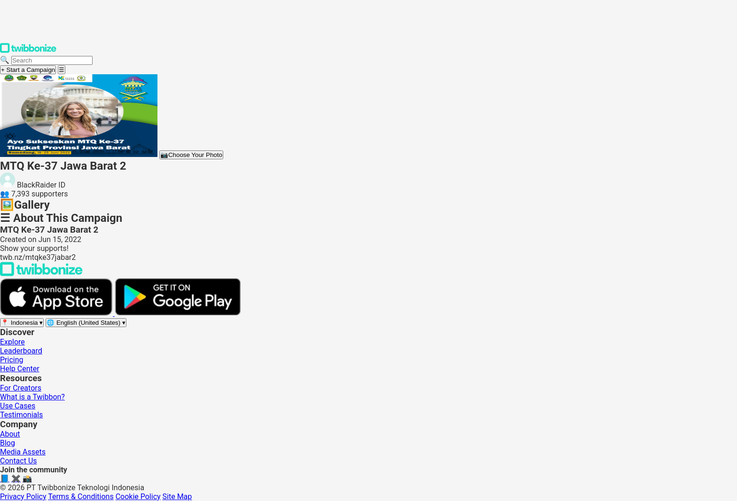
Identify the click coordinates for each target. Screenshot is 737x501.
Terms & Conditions (81, 496)
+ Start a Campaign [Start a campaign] (28, 69)
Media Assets (23, 451)
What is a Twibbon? (32, 396)
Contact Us (18, 460)
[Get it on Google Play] (178, 313)
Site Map (177, 496)
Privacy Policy (23, 496)
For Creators (20, 388)
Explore (12, 341)
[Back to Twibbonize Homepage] (41, 273)
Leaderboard (21, 350)
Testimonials (21, 414)
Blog (7, 442)
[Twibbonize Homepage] (28, 51)
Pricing (12, 359)
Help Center (19, 368)
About (10, 434)
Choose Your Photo (191, 154)
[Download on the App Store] (57, 313)
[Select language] (86, 322)
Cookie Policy (138, 496)
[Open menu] (61, 69)
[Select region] (22, 322)
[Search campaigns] (52, 60)
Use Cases (17, 405)
